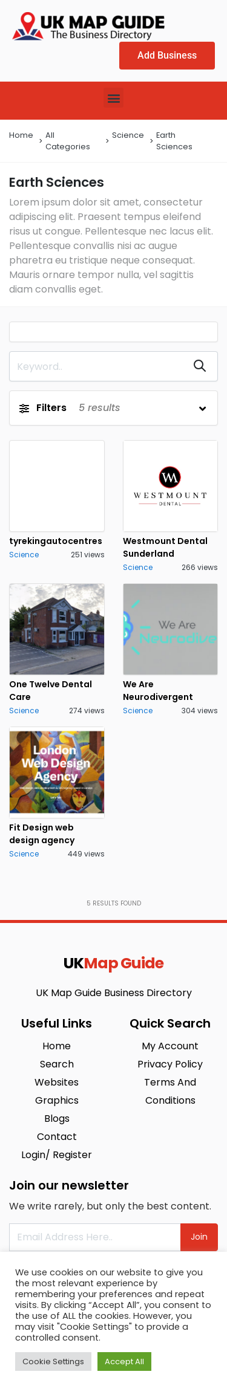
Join (199, 1237)
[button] (113, 98)
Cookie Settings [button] (53, 1361)
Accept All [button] (124, 1361)
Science (128, 135)
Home (21, 135)
